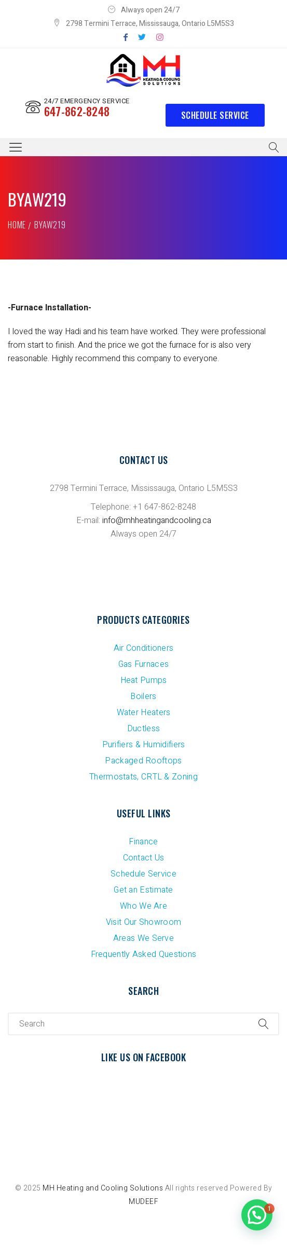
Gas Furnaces (143, 664)
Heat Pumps (143, 680)
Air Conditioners (144, 648)
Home (17, 224)
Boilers (143, 696)
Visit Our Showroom (143, 922)
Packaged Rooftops (143, 761)
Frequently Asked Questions (144, 954)
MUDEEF (143, 1201)
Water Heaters (144, 712)
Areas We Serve (143, 938)
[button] (256, 1214)
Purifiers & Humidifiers (143, 744)
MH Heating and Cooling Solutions (103, 1188)
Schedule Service (215, 115)
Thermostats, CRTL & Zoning (143, 777)
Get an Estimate (143, 890)
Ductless (143, 728)
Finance (143, 842)
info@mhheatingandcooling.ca (156, 520)
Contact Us (144, 858)
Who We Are (143, 906)
